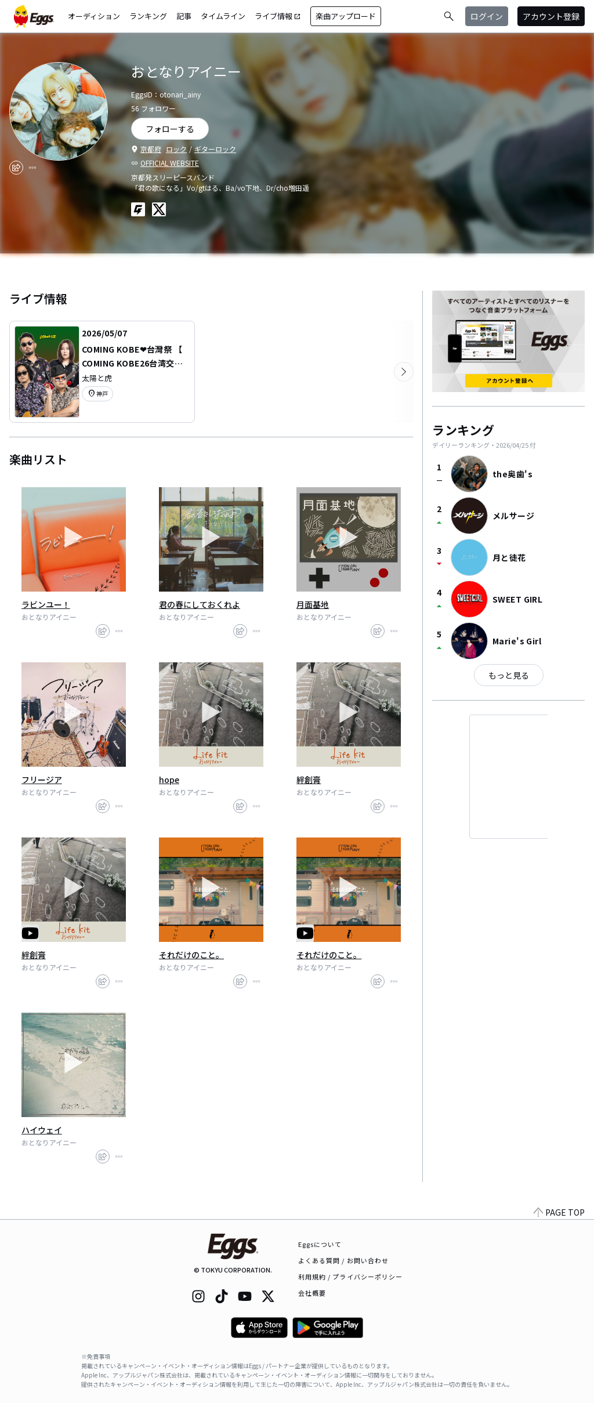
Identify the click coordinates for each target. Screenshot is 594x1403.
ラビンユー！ (45, 604)
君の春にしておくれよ (199, 604)
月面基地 (312, 604)
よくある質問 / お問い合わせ (343, 1260)
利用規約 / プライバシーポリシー (350, 1276)
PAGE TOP (559, 1212)
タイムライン (223, 15)
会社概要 (312, 1292)
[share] (16, 168)
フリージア (41, 779)
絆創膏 (308, 779)
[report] (32, 168)
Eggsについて (320, 1244)
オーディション (94, 15)
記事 (183, 15)
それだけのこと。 (191, 954)
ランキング (148, 15)
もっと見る (508, 675)
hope (169, 779)
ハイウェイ (41, 1130)
